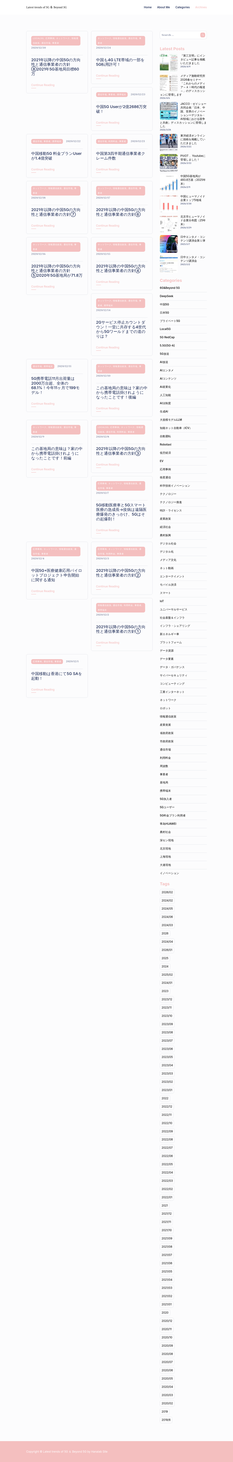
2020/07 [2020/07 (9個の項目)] (167, 1362)
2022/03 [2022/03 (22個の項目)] (167, 1180)
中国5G (164, 304)
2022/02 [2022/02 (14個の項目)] (167, 1189)
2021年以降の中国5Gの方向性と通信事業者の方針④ (120, 268)
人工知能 (165, 395)
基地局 (164, 782)
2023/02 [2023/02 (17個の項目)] (167, 1081)
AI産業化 (165, 386)
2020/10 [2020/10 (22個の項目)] (167, 1337)
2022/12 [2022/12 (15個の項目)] (167, 1106)
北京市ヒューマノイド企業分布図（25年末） (193, 220)
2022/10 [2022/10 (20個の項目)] (167, 1123)
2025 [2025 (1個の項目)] (165, 958)
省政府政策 (167, 733)
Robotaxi (165, 444)
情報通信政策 (120, 38)
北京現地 (165, 848)
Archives (201, 7)
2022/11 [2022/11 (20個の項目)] (167, 1114)
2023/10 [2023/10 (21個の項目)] (167, 1015)
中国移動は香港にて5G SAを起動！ (56, 676)
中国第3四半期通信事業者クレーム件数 (120, 156)
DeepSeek (166, 296)
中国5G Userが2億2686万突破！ (121, 109)
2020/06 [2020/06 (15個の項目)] (167, 1370)
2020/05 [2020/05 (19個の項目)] (167, 1378)
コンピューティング (172, 683)
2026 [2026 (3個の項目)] (165, 933)
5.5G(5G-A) (167, 345)
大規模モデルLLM (171, 419)
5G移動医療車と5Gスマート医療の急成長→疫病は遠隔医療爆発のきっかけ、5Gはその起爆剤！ (121, 512)
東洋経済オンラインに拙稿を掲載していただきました (192, 139)
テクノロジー (168, 494)
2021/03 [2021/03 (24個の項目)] (167, 1287)
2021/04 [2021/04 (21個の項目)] (167, 1279)
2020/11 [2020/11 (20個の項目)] (167, 1329)
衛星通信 (165, 477)
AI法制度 (165, 403)
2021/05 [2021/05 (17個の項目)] (167, 1271)
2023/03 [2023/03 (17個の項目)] (167, 1073)
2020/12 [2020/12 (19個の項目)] (167, 1321)
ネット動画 (167, 568)
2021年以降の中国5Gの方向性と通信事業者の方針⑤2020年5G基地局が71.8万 (57, 271)
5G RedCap (167, 337)
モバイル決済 (168, 584)
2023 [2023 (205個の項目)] (165, 991)
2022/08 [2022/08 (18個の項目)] (167, 1139)
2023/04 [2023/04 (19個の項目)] (167, 1065)
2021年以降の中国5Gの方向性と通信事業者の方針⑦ (56, 212)
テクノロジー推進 (171, 502)
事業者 (55, 43)
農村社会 (165, 832)
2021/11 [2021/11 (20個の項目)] (166, 1222)
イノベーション (169, 873)
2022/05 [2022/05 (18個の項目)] (167, 1164)
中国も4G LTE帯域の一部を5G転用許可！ (120, 62)
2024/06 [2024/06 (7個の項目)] (167, 917)
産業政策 (165, 518)
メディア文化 (168, 559)
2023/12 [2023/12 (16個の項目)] (167, 999)
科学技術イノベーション (175, 485)
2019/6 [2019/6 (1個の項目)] (166, 1420)
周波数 (164, 766)
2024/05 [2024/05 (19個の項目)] (167, 908)
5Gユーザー (167, 807)
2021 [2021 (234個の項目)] (165, 1205)
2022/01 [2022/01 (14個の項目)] (167, 1197)
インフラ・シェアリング (175, 625)
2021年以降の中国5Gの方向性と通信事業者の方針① (120, 629)
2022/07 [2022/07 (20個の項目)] (167, 1147)
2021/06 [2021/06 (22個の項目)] (167, 1263)
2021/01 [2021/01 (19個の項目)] (167, 1304)
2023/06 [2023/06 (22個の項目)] (167, 1049)
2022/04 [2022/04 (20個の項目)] (167, 1172)
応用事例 (50, 38)
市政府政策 (167, 741)
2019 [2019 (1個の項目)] (165, 1411)
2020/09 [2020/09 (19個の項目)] (167, 1345)
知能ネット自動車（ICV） (176, 428)
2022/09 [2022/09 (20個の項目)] (167, 1131)
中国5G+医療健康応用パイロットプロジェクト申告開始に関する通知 (56, 575)
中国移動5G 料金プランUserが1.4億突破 (56, 156)
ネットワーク (63, 38)
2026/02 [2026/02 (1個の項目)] (167, 892)
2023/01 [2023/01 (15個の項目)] (167, 1090)
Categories (182, 7)
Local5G (38, 38)
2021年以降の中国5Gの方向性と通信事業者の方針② (120, 573)
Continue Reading (43, 85)
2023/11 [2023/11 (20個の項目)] (167, 1007)
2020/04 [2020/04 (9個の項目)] (167, 1386)
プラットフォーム (171, 642)
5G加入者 (166, 799)
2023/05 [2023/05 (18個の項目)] (167, 1057)
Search (202, 35)
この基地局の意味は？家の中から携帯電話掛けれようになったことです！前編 (57, 453)
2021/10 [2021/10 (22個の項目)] (167, 1230)
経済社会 (165, 527)
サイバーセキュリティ (173, 675)
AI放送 (164, 362)
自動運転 (165, 436)
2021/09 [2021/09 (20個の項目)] (167, 1238)
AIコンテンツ (168, 378)
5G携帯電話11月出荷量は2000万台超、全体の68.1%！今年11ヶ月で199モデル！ (55, 385)
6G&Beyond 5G (170, 287)
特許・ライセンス (171, 510)
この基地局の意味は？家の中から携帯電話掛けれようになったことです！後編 (121, 393)
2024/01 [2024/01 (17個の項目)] (167, 982)
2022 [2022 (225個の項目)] (165, 1098)
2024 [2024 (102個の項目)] (165, 966)
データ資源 (167, 650)
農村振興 (165, 535)
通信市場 (45, 43)
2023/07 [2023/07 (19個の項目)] (167, 1040)
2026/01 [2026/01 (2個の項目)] (167, 950)
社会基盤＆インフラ (172, 617)
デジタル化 (167, 551)
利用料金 (112, 141)
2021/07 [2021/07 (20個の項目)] (167, 1255)
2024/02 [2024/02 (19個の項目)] (167, 900)
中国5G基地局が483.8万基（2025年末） (193, 179)
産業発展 (165, 724)
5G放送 (164, 353)
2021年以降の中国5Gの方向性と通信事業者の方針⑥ (120, 212)
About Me (163, 7)
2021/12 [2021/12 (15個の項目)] (167, 1213)
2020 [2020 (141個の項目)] (165, 1312)
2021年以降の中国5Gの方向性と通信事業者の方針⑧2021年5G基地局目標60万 (56, 67)
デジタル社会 (168, 543)
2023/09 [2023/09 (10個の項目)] (167, 1024)
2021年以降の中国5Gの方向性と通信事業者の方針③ (120, 451)
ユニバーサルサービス (173, 609)
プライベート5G (170, 321)
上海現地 (165, 856)
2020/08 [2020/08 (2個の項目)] (167, 1354)
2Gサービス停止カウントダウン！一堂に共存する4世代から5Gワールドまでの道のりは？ (121, 329)
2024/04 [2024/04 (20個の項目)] (167, 941)
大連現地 (165, 865)
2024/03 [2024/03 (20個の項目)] (167, 925)
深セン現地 (167, 840)
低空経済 (165, 452)
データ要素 (167, 658)
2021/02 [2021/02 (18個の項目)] (167, 1296)
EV (161, 461)
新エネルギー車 (169, 634)
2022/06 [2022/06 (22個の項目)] (167, 1156)
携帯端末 (121, 94)
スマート (165, 593)
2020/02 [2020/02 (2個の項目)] (167, 1403)
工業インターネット (172, 691)
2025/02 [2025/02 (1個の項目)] (167, 974)
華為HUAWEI (168, 823)
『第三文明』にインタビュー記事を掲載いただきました (192, 59)
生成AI (164, 411)
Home (148, 7)
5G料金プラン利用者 (173, 815)
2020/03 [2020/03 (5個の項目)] (167, 1395)
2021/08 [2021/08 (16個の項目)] (167, 1246)
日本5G (164, 312)
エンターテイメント (172, 576)
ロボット (165, 708)
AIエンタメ (167, 370)
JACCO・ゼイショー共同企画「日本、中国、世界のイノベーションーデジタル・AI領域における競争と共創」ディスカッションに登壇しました (183, 115)
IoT (162, 601)
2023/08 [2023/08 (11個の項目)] (167, 1032)
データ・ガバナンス (172, 667)
